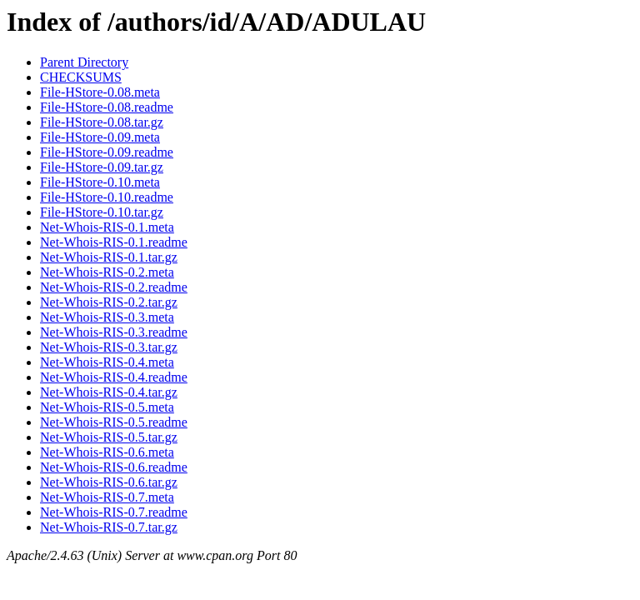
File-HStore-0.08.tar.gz (101, 122)
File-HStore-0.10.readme (106, 197)
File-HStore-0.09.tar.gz (101, 167)
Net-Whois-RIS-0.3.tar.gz (109, 347)
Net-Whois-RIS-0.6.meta (107, 452)
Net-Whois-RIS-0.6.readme (114, 467)
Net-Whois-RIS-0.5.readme (114, 422)
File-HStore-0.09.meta (100, 137)
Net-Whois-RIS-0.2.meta (107, 272)
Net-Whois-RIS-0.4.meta (107, 362)
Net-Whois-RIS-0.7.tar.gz (109, 527)
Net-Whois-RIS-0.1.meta (107, 227)
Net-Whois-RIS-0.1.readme (114, 242)
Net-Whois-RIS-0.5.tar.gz (109, 437)
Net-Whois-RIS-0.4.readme (114, 377)
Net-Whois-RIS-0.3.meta (107, 317)
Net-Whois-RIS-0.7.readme (114, 512)
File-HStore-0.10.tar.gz (101, 212)
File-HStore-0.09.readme (106, 152)
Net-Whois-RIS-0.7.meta (107, 497)
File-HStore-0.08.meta (100, 92)
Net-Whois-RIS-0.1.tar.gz (109, 257)
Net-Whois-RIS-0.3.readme (114, 332)
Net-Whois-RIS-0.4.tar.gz (109, 392)
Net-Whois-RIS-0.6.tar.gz (109, 482)
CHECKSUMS (81, 77)
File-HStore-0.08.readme (106, 107)
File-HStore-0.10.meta (100, 182)
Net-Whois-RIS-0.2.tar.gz (109, 302)
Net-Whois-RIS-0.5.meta (107, 407)
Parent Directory (84, 62)
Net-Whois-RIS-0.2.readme (114, 287)
